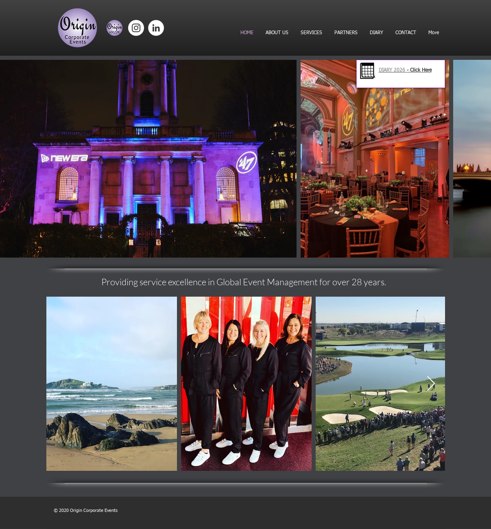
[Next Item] (431, 384)
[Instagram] (136, 28)
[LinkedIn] (156, 28)
